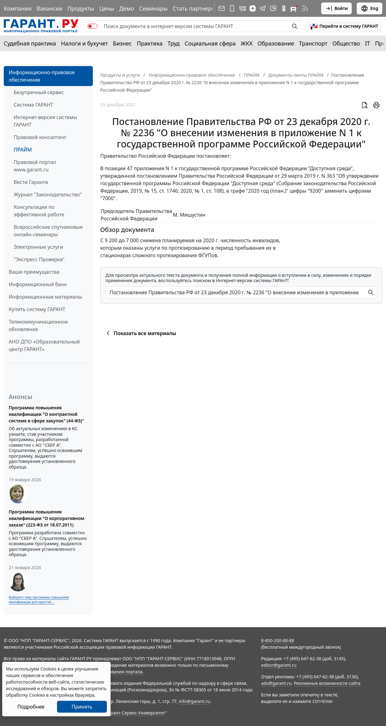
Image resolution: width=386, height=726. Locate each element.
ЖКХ (247, 43)
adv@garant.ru (276, 683)
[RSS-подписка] (305, 8)
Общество (346, 43)
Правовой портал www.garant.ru (35, 166)
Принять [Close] (82, 706)
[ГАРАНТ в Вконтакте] (242, 8)
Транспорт (313, 43)
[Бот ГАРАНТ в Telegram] (273, 8)
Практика (149, 43)
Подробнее (30, 706)
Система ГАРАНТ (33, 104)
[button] (344, 26)
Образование (276, 43)
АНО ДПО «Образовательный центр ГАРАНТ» (44, 345)
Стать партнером (196, 8)
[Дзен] (253, 8)
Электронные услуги (38, 246)
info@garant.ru (194, 701)
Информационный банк (38, 284)
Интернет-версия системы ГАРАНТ (45, 121)
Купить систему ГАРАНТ (37, 309)
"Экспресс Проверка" (39, 259)
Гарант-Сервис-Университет (135, 713)
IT (367, 43)
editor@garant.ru (279, 665)
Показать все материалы (140, 333)
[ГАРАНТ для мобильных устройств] (232, 8)
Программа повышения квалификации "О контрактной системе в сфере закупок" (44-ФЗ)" (46, 414)
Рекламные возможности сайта (327, 683)
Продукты (80, 8)
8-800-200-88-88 (277, 640)
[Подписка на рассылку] (221, 8)
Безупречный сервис (39, 92)
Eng (369, 8)
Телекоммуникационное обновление (38, 325)
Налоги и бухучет (84, 43)
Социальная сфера (210, 43)
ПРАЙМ (23, 149)
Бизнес (122, 43)
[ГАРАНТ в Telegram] (262, 8)
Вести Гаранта (31, 182)
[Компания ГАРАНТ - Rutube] (294, 8)
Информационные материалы (45, 296)
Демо (126, 8)
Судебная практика (30, 43)
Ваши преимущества (34, 271)
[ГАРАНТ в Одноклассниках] (284, 8)
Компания (17, 8)
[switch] (93, 26)
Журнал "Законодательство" (48, 194)
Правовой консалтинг (40, 137)
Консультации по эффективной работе (39, 211)
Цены (106, 8)
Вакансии (49, 8)
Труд (174, 43)
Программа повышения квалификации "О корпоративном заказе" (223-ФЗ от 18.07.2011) (46, 518)
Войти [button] (336, 8)
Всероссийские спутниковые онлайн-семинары (48, 231)
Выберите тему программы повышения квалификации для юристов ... (39, 599)
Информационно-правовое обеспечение (42, 76)
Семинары (153, 8)
